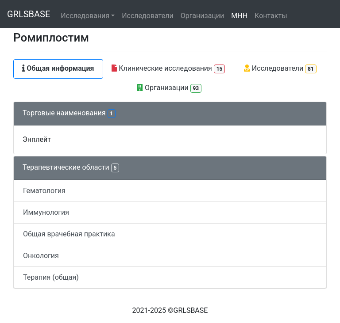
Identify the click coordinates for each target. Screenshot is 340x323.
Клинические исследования (168, 68)
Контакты (271, 15)
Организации (202, 15)
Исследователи (147, 15)
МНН (239, 15)
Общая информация (58, 68)
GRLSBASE (28, 14)
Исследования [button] (85, 15)
